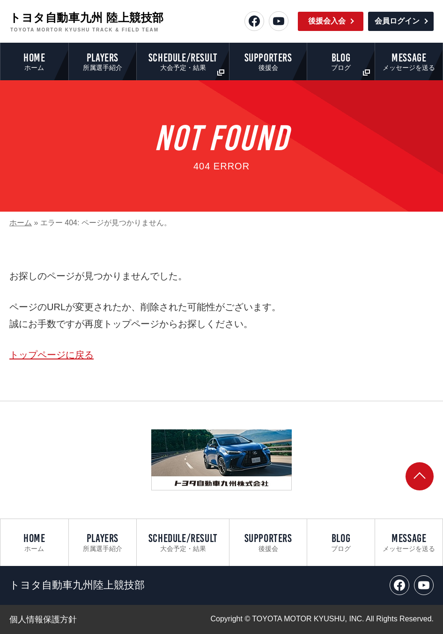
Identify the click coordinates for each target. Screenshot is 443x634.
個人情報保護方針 (43, 619)
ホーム (20, 223)
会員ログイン (397, 21)
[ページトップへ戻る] (420, 476)
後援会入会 (327, 21)
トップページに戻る (51, 355)
